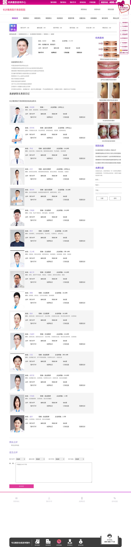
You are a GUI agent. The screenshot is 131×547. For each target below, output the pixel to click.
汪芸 (31, 355)
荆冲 (31, 231)
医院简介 (26, 18)
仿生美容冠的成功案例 (108, 141)
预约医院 (54, 2)
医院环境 (71, 18)
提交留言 (21, 486)
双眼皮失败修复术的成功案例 (108, 59)
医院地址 (84, 9)
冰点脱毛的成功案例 (108, 120)
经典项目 (60, 18)
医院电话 (97, 9)
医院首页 (15, 18)
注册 (102, 198)
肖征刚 (32, 107)
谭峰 (31, 293)
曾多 (31, 313)
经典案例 (94, 18)
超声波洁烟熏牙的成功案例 (108, 79)
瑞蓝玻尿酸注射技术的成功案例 (108, 100)
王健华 (32, 334)
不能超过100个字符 (54, 472)
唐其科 (32, 190)
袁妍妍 (52, 34)
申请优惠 (92, 2)
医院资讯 (37, 18)
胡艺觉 (32, 375)
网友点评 (116, 18)
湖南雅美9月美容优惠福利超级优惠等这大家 (108, 159)
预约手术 (73, 2)
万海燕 (32, 396)
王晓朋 (32, 210)
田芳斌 (32, 128)
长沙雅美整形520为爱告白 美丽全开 (105, 150)
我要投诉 (82, 117)
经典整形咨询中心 (23, 34)
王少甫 (32, 251)
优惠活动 (82, 18)
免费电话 (50, 117)
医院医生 (49, 18)
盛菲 (31, 416)
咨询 (115, 198)
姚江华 (32, 272)
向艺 (31, 169)
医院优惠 (111, 9)
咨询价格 (83, 2)
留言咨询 (105, 18)
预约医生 (63, 2)
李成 (31, 148)
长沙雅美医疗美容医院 (14, 10)
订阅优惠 (66, 117)
